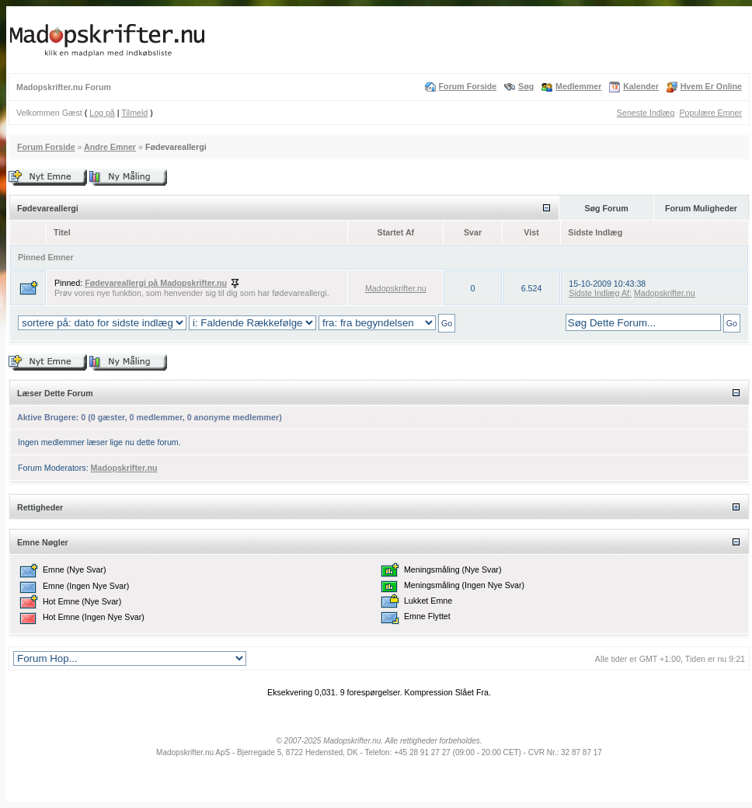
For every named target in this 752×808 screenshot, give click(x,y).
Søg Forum (606, 208)
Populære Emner (710, 112)
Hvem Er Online (711, 86)
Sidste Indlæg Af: (600, 293)
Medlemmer (578, 86)
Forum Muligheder (701, 208)
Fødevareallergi (176, 147)
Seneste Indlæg (646, 112)
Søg (526, 86)
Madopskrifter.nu (395, 288)
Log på (102, 112)
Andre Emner (110, 147)
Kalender (641, 86)
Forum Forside (468, 86)
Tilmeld (134, 112)
